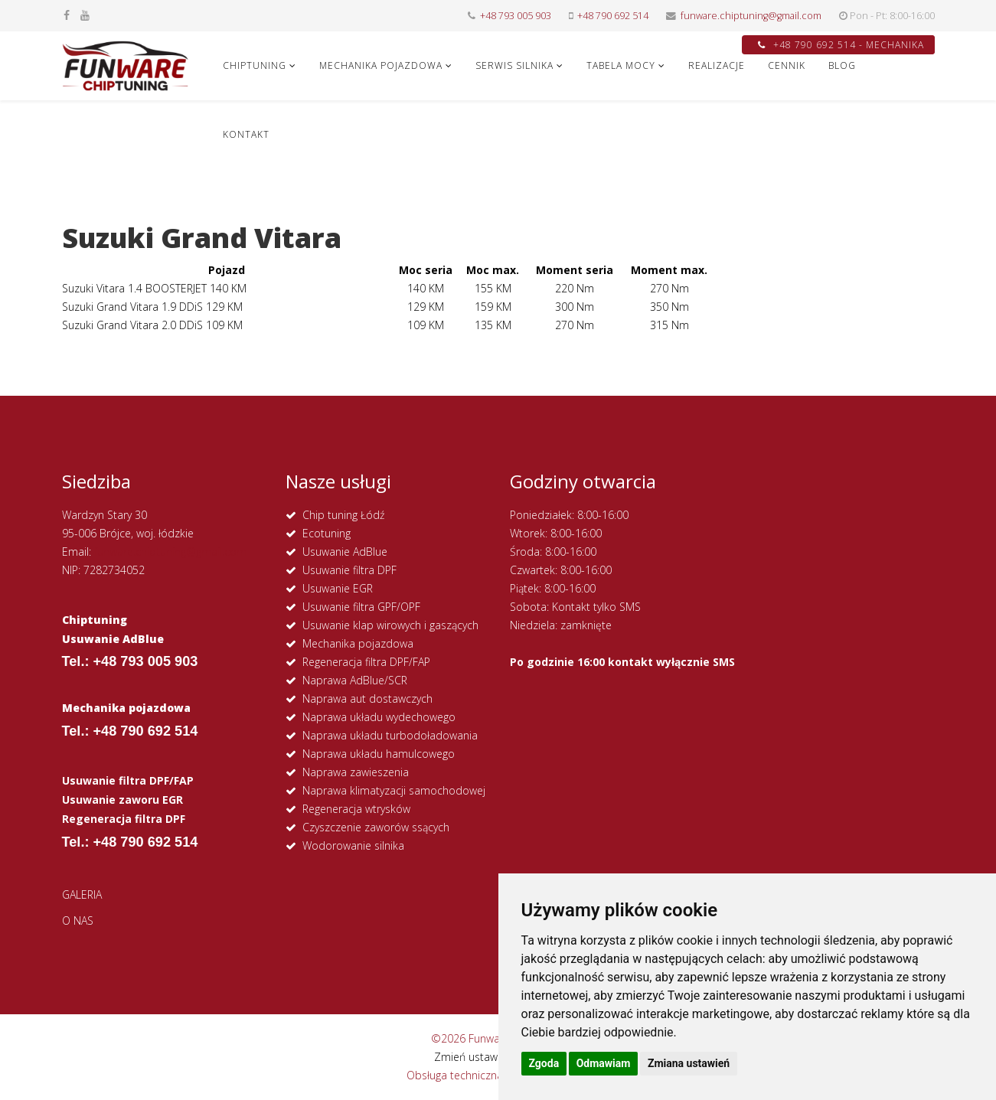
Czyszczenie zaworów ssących (375, 827)
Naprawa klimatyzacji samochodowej (393, 790)
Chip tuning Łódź (343, 515)
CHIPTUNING (254, 65)
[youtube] (85, 15)
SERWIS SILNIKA (514, 65)
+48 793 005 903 (515, 15)
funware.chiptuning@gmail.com (751, 15)
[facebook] (67, 15)
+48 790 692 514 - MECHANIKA (841, 44)
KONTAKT (246, 134)
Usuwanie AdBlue (344, 551)
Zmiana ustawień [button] (689, 1063)
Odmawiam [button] (603, 1063)
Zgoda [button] (544, 1063)
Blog (842, 65)
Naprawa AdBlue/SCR (354, 680)
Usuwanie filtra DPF (349, 570)
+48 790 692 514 (612, 15)
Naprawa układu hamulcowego (378, 753)
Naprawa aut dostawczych (367, 698)
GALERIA (82, 894)
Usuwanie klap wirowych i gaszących (390, 625)
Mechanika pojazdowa (357, 643)
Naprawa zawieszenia (355, 772)
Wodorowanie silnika (353, 845)
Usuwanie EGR (337, 588)
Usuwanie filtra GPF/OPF (361, 606)
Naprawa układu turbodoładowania (390, 735)
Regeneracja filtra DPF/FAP (366, 661)
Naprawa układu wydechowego (379, 717)
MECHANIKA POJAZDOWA (380, 65)
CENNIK (786, 65)
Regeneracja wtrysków (356, 808)
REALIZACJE (716, 65)
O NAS (77, 920)
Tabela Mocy (620, 65)
